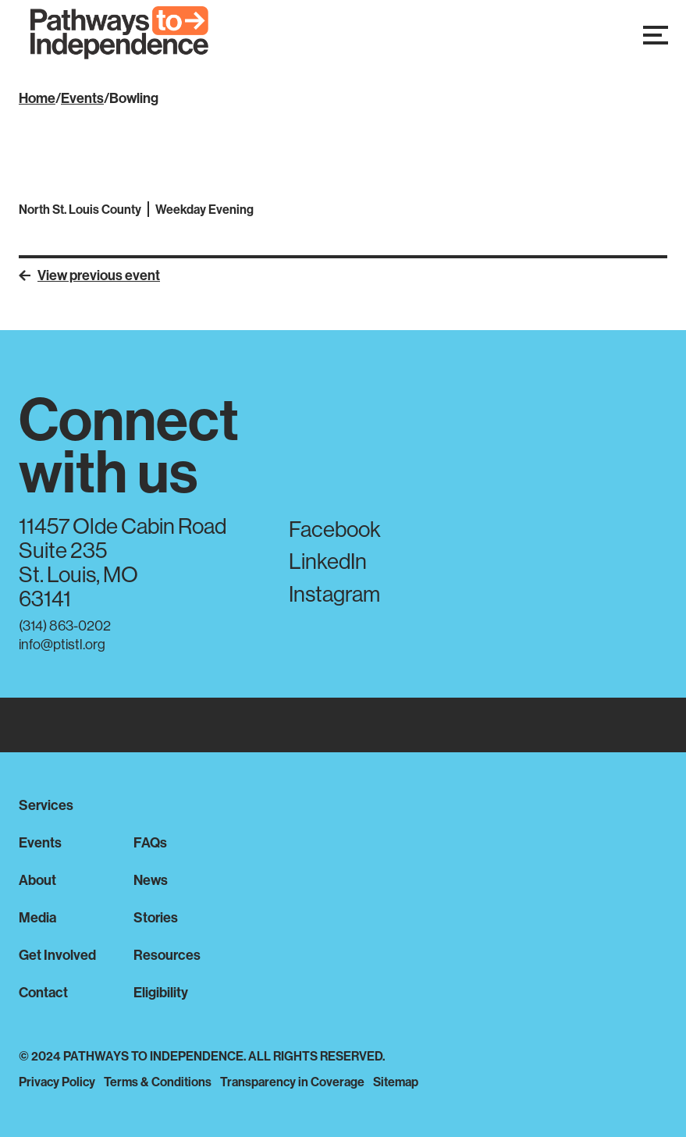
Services (46, 805)
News (150, 880)
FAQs (150, 842)
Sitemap (395, 1081)
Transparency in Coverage (292, 1081)
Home (37, 98)
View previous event (89, 275)
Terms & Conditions (157, 1081)
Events (82, 98)
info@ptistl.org (62, 644)
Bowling (133, 98)
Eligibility (160, 992)
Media (37, 917)
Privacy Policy (57, 1081)
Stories (155, 917)
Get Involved (57, 955)
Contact (43, 992)
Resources (167, 955)
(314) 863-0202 (65, 625)
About (37, 880)
